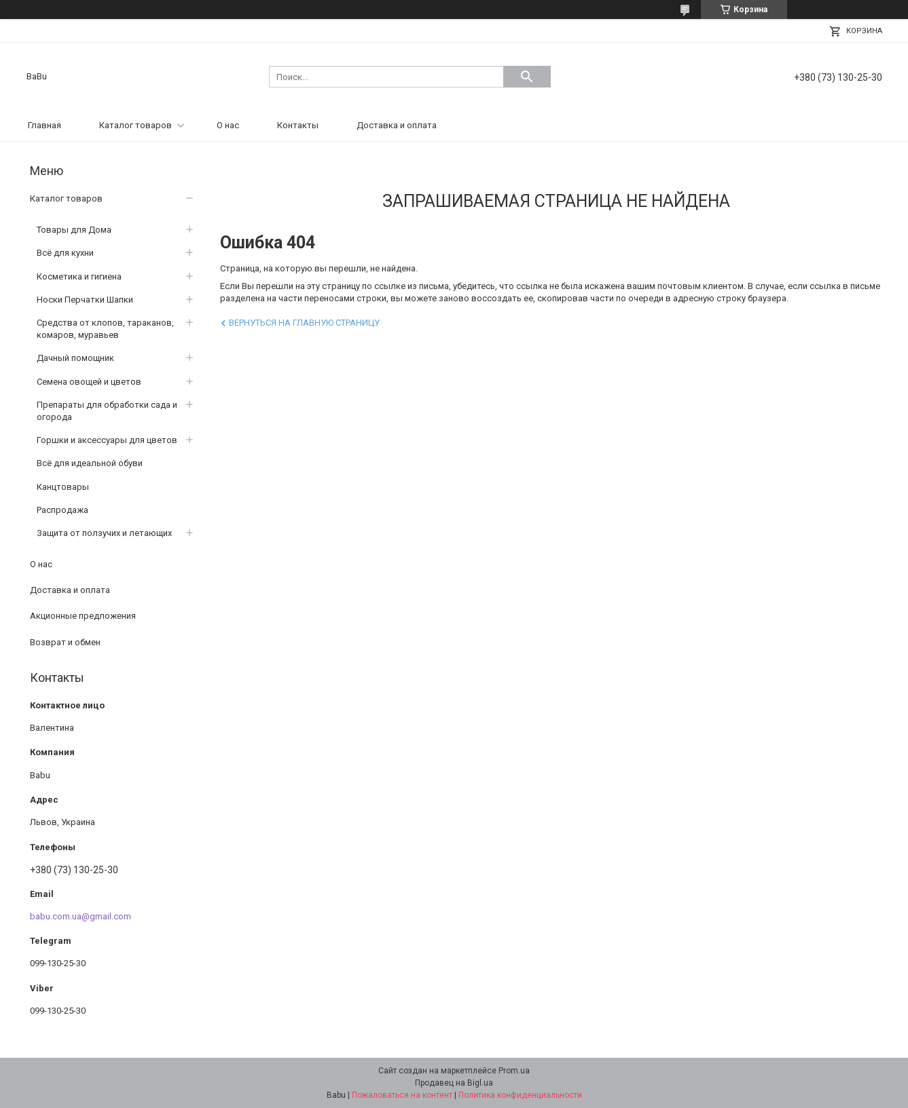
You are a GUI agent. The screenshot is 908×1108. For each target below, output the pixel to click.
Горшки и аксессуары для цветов (107, 440)
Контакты (298, 125)
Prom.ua (514, 1070)
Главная (44, 125)
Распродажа (62, 510)
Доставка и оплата (397, 125)
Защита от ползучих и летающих (104, 533)
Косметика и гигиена (79, 276)
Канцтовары (63, 487)
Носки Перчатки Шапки (85, 299)
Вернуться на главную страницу (304, 323)
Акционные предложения (83, 616)
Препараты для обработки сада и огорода (107, 411)
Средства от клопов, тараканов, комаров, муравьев (105, 329)
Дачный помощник (75, 358)
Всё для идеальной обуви (90, 463)
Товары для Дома (74, 230)
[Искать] (527, 77)
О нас (228, 125)
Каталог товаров (135, 125)
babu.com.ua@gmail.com (80, 916)
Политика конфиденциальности (520, 1095)
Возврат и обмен (65, 642)
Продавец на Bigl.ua (454, 1083)
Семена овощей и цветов (89, 382)
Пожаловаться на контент (402, 1095)
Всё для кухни (65, 253)
